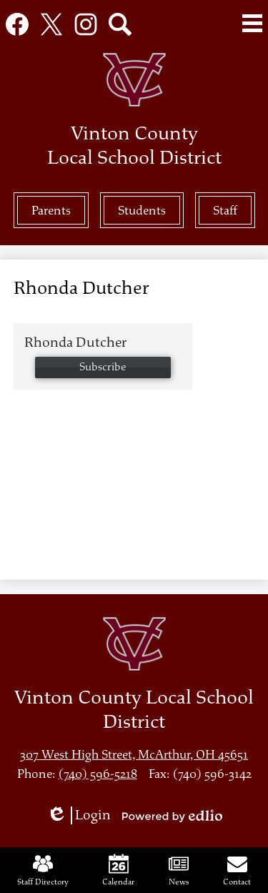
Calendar (118, 870)
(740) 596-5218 (98, 773)
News (179, 870)
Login (78, 815)
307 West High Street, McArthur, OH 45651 (134, 754)
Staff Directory (43, 870)
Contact (237, 870)
